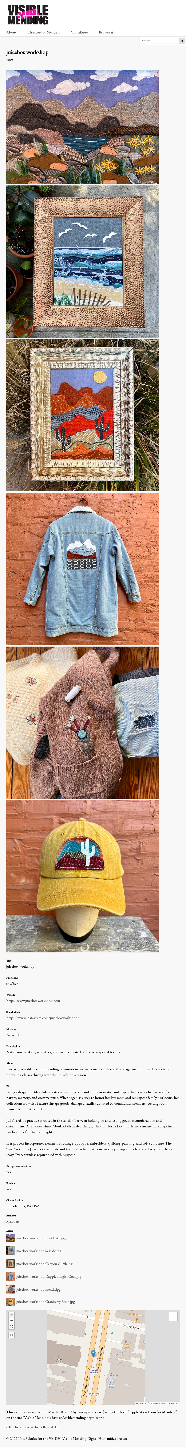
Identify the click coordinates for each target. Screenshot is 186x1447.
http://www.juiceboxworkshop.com (33, 1000)
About (11, 32)
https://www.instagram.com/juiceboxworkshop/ (42, 1017)
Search (182, 41)
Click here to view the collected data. (33, 1427)
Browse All (107, 32)
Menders (13, 1221)
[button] (93, 1354)
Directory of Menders (43, 32)
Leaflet (141, 1403)
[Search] (160, 41)
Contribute (79, 32)
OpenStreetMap (158, 1403)
